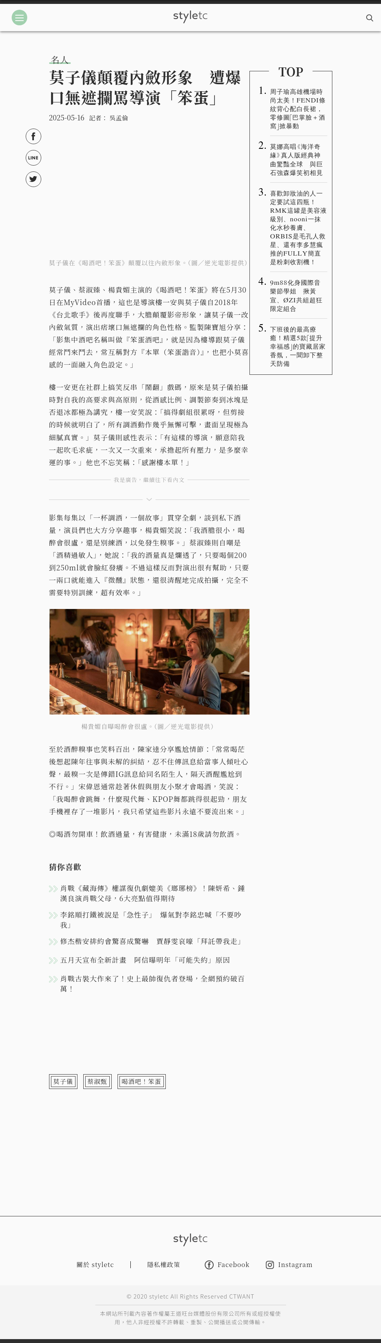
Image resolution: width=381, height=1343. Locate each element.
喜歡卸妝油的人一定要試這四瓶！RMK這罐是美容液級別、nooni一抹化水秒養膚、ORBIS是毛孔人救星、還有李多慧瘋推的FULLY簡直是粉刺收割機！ (298, 227)
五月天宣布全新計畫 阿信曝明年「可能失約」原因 (145, 960)
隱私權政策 (163, 1264)
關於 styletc (95, 1264)
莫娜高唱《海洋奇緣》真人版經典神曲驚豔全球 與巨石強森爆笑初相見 (296, 159)
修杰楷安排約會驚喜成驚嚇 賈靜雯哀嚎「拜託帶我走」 (152, 941)
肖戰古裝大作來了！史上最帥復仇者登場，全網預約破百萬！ (152, 983)
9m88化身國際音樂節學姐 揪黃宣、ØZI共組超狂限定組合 (296, 295)
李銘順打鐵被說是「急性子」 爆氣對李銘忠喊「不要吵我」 (151, 919)
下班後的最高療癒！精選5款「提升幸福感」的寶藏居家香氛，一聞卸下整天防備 (298, 346)
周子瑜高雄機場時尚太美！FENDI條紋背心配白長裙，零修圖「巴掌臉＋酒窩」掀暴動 (298, 108)
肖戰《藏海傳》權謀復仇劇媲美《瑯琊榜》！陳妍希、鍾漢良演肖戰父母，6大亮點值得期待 (152, 893)
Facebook (227, 1264)
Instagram (289, 1265)
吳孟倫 (118, 117)
